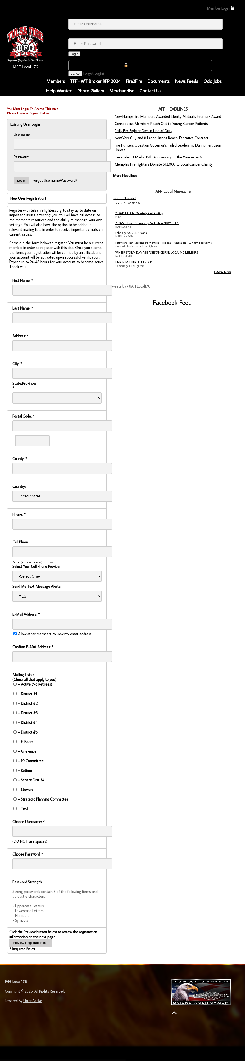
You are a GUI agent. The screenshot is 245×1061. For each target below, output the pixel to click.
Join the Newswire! (125, 198)
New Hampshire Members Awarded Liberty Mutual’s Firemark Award (168, 116)
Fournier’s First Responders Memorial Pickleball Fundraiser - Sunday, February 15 (164, 242)
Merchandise (121, 90)
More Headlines (125, 175)
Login (74, 54)
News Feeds (186, 81)
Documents (158, 81)
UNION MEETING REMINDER (133, 262)
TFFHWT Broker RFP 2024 (95, 81)
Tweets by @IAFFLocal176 (130, 286)
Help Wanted (59, 90)
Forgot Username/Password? (55, 180)
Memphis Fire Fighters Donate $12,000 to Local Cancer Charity (164, 164)
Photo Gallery (91, 90)
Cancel (75, 73)
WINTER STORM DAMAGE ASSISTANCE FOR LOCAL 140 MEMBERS (156, 252)
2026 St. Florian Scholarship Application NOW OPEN (147, 223)
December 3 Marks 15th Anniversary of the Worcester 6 (158, 157)
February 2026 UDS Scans (131, 233)
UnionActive (32, 1000)
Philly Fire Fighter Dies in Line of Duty (143, 130)
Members (55, 81)
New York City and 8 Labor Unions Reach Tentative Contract (161, 137)
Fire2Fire (134, 81)
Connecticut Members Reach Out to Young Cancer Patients (161, 123)
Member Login (220, 8)
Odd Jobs (212, 81)
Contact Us (150, 90)
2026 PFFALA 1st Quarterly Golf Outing (139, 213)
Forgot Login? (94, 73)
